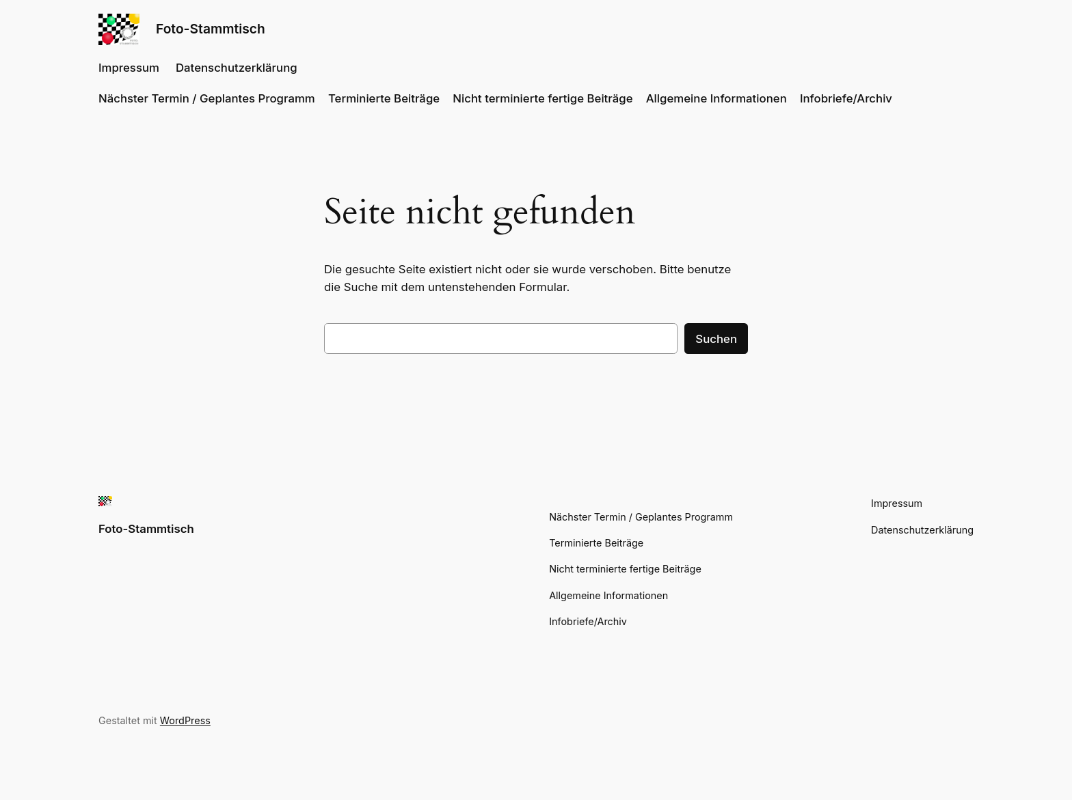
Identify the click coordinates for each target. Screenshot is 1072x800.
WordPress (185, 720)
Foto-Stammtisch (210, 28)
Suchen (716, 339)
